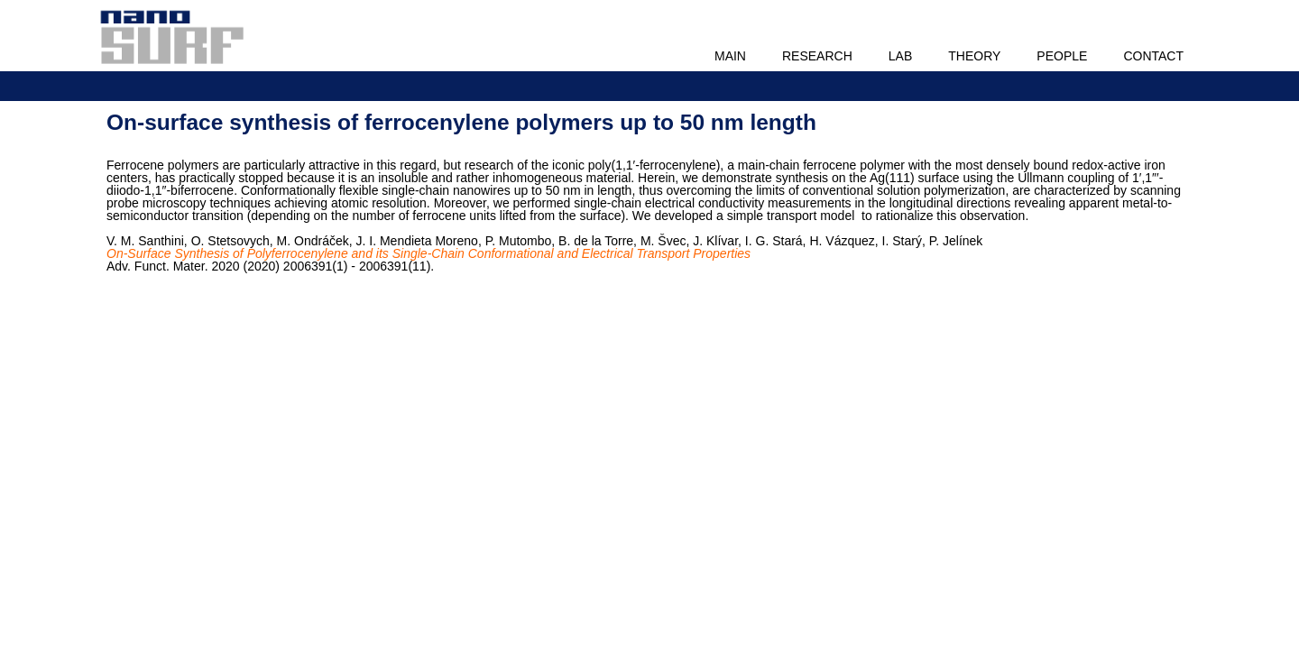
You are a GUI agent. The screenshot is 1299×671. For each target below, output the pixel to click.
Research (817, 56)
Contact (1153, 56)
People (1061, 56)
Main (730, 56)
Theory (974, 56)
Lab (900, 56)
